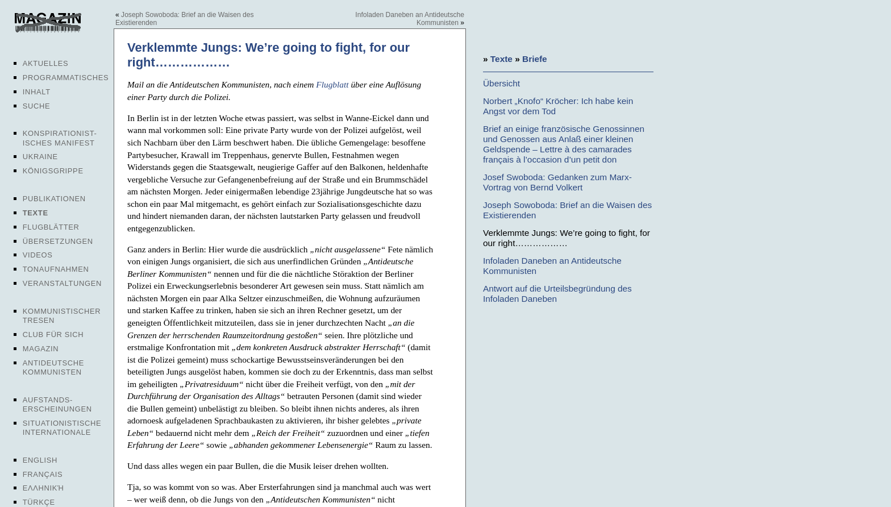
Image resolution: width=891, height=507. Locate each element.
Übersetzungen (58, 241)
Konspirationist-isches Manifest (60, 138)
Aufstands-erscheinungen (57, 404)
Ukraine (40, 156)
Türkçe (39, 502)
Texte (35, 213)
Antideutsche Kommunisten (53, 367)
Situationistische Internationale (62, 428)
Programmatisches (66, 77)
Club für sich (53, 334)
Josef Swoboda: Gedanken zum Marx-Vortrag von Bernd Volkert (557, 182)
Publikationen (54, 198)
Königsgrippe (53, 171)
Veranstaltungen (62, 283)
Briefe (534, 59)
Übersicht (501, 83)
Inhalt (37, 92)
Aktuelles (46, 63)
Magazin (41, 348)
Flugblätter (51, 227)
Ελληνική (43, 488)
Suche (36, 106)
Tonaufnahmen (56, 269)
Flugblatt (332, 84)
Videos (38, 255)
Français (43, 474)
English (40, 460)
